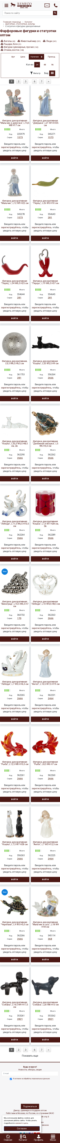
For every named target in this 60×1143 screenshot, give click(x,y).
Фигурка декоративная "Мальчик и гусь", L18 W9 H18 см (45, 924)
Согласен (22, 1128)
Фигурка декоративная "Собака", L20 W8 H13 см (45, 1003)
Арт (13, 57)
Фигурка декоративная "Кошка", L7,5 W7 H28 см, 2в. (45, 523)
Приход (51, 57)
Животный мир (31, 41)
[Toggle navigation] (6, 5)
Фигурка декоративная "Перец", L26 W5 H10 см (45, 202)
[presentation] (15, 1091)
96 (52, 65)
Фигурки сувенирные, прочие (21, 47)
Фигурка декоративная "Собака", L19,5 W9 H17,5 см (14, 1004)
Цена (22, 57)
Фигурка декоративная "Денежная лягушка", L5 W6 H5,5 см (45, 443)
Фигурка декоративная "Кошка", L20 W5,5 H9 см (45, 362)
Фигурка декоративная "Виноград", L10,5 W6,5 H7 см (14, 603)
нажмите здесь (21, 1123)
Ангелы (9, 41)
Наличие (36, 57)
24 (37, 65)
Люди (51, 41)
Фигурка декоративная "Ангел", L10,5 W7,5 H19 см (45, 683)
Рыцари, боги (12, 44)
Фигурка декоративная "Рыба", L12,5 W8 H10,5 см (14, 763)
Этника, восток (14, 50)
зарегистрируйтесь (11, 147)
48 (45, 65)
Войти (14, 158)
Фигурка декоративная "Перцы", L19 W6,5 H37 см (45, 282)
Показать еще (30, 1055)
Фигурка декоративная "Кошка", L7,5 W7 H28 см (15, 843)
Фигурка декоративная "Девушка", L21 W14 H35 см (45, 123)
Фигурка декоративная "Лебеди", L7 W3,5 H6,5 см (14, 683)
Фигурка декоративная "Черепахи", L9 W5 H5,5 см (14, 923)
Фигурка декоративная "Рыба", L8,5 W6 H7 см (45, 763)
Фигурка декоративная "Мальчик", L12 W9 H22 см (15, 202)
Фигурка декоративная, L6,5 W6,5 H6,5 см (14, 362)
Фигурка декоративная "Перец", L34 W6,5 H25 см (14, 282)
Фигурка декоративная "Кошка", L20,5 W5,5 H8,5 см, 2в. (15, 443)
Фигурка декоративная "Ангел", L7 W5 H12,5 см (45, 843)
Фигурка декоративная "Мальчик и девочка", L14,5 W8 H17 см (14, 123)
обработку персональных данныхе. (37, 1079)
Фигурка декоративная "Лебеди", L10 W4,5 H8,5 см (45, 602)
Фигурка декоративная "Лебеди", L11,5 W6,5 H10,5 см (14, 523)
